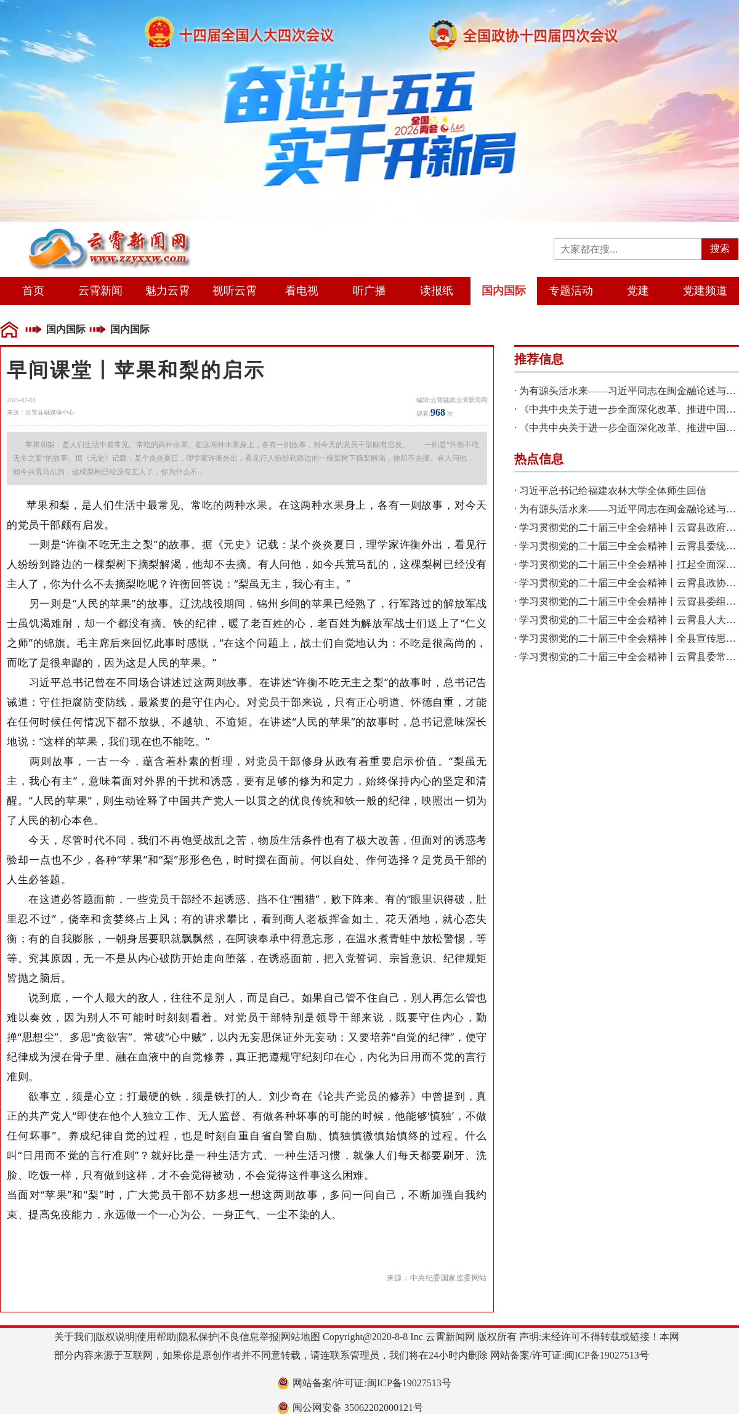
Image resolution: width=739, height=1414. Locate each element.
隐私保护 (198, 1336)
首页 (33, 291)
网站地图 (300, 1336)
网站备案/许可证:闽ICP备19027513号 (372, 1383)
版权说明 (115, 1336)
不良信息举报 (249, 1336)
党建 (638, 291)
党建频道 (705, 291)
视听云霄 (234, 291)
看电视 (301, 291)
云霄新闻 (100, 291)
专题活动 (571, 291)
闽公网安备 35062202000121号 (358, 1407)
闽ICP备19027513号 (607, 1355)
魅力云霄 (167, 291)
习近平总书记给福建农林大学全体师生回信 (612, 490)
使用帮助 (156, 1336)
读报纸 (436, 291)
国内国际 (504, 291)
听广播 (369, 291)
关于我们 (74, 1336)
